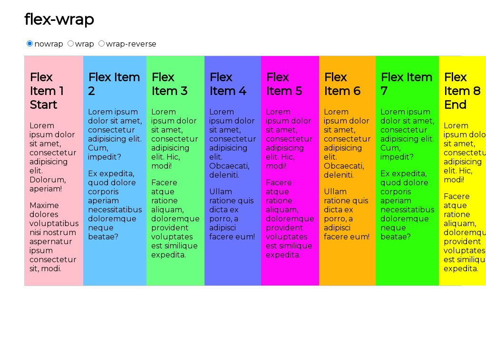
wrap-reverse (127, 43)
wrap (81, 43)
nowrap (45, 43)
